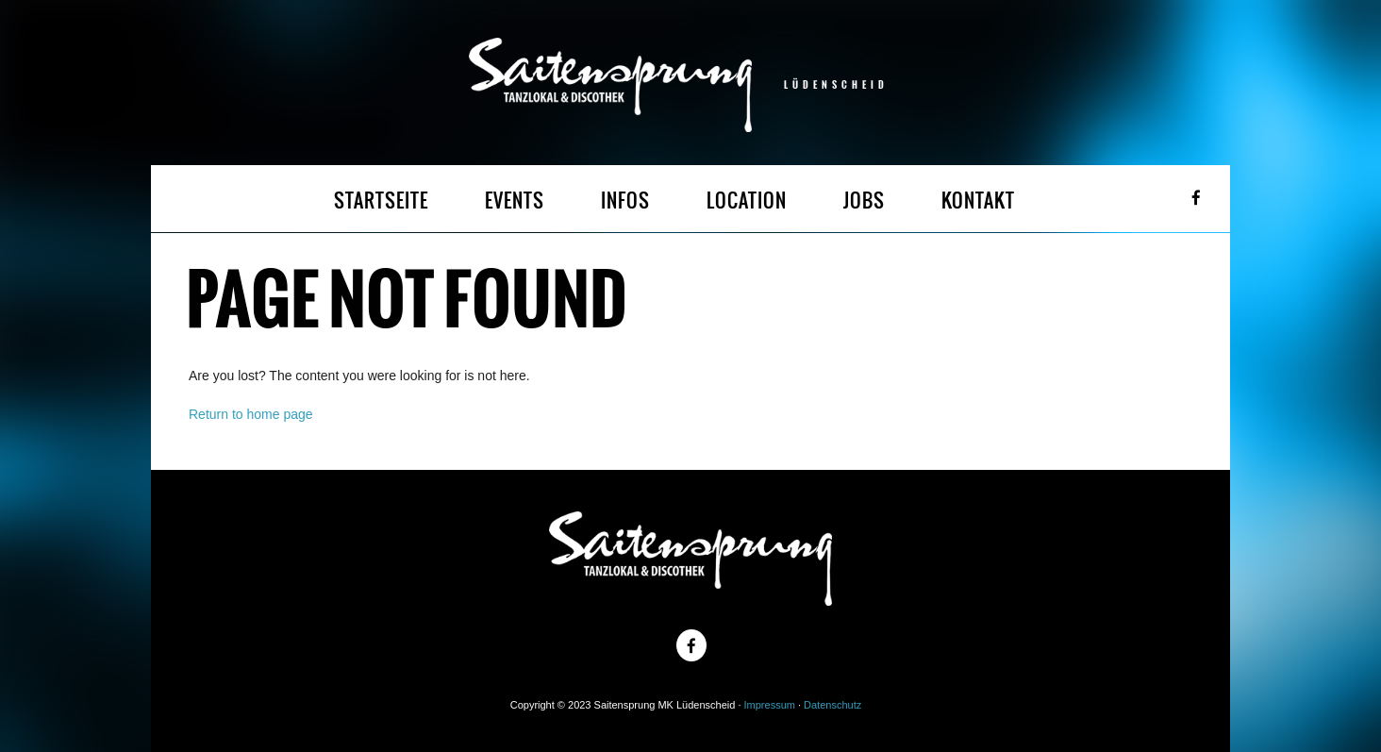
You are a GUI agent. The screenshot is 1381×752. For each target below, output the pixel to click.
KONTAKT (978, 200)
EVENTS (514, 200)
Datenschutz (832, 704)
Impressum (769, 704)
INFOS (625, 200)
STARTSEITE (381, 200)
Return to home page (251, 414)
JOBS (864, 200)
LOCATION (747, 200)
